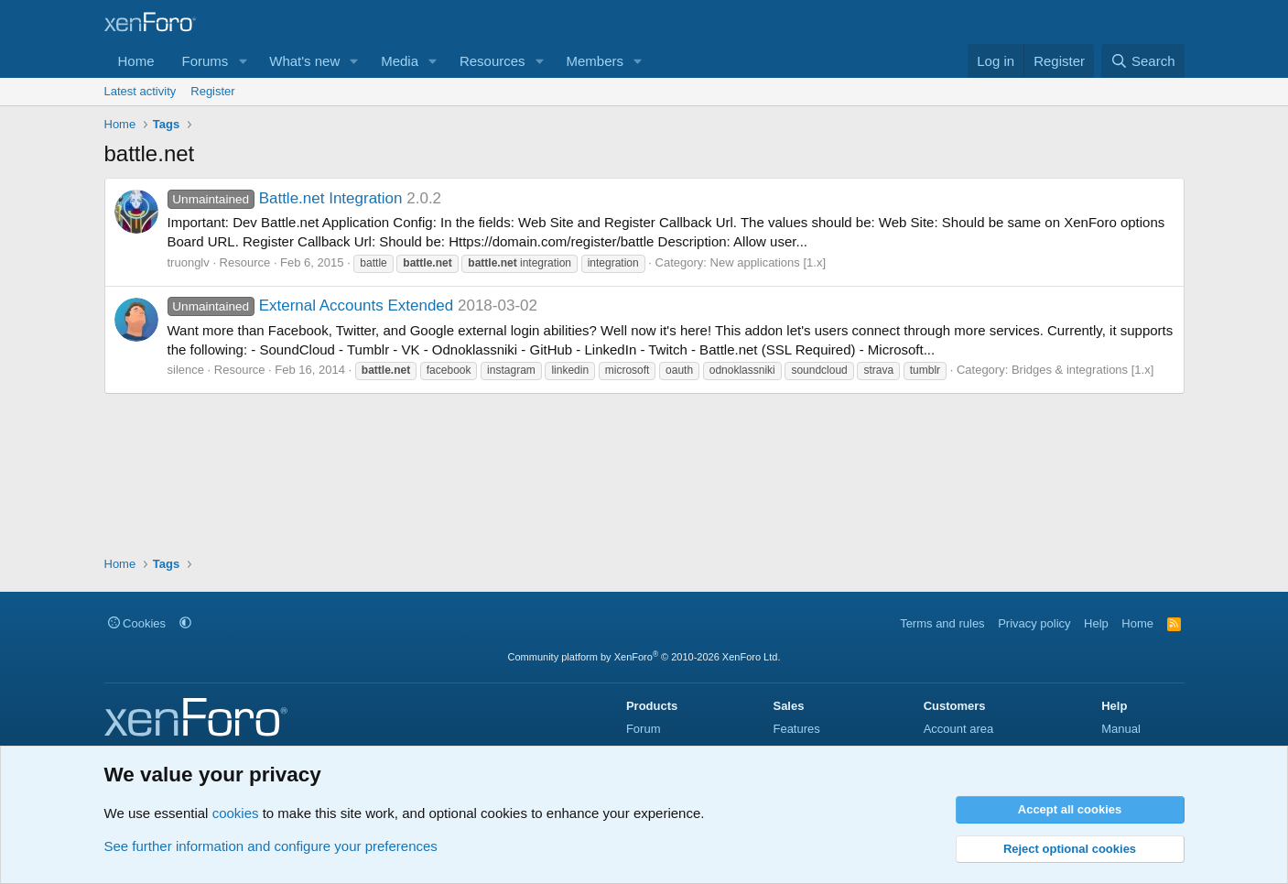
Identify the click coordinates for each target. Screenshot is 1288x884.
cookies (235, 813)
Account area (959, 729)
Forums (205, 61)
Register (212, 91)
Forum (643, 729)
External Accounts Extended (311, 305)
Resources (492, 61)
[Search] (1143, 61)
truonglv (189, 262)
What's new (304, 61)
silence (186, 370)
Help (1096, 623)
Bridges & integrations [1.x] (1082, 370)
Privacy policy (1034, 623)
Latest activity (140, 91)
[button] (242, 61)
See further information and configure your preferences (271, 846)
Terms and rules (942, 623)
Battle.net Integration (285, 198)
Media (399, 61)
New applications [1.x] (768, 262)
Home (136, 61)
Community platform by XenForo (644, 656)
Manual (1121, 729)
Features (796, 729)
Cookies (137, 623)
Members (594, 61)
